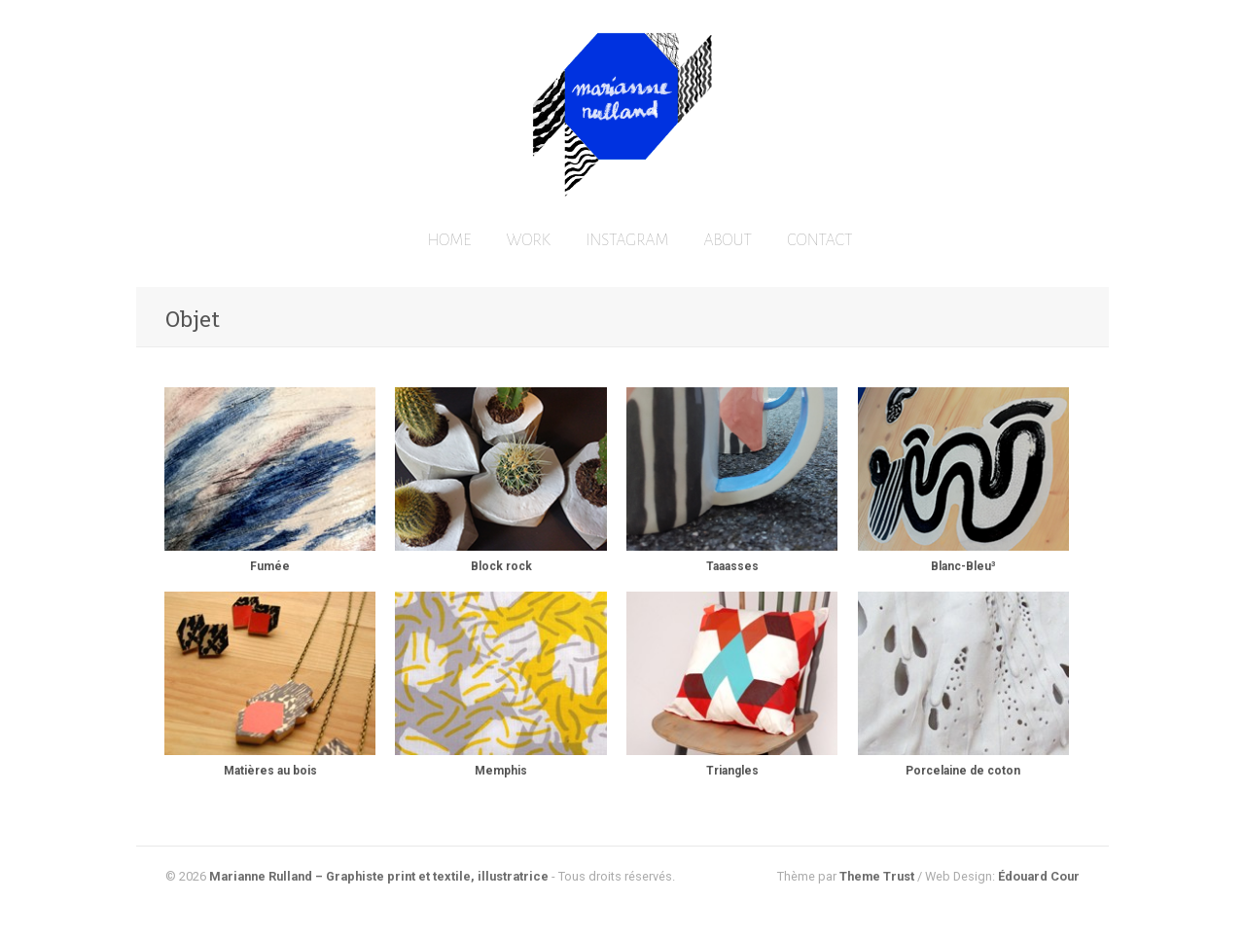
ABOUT (727, 240)
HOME (449, 240)
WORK (529, 240)
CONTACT (819, 240)
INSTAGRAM (627, 240)
